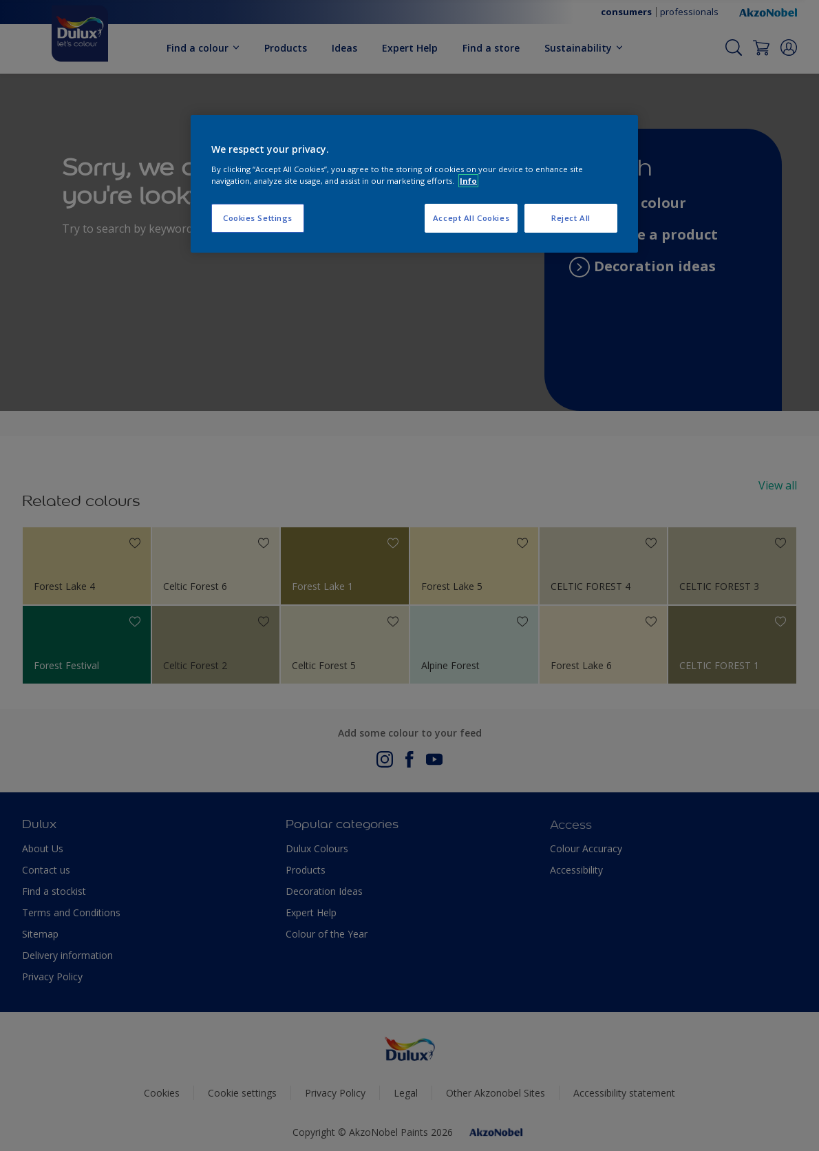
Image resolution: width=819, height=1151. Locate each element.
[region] (414, 184)
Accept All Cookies (471, 218)
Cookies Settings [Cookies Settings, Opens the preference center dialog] (257, 218)
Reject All (571, 218)
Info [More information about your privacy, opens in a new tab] (468, 181)
